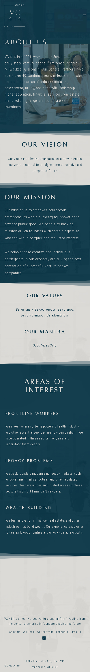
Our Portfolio (45, 632)
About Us (14, 632)
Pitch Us (76, 632)
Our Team (29, 632)
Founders (62, 632)
